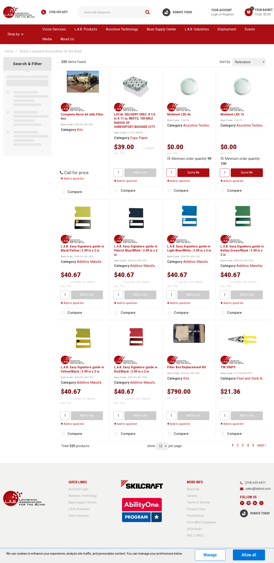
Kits (80, 130)
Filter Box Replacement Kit (186, 367)
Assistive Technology (122, 29)
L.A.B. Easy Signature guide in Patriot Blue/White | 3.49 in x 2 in (135, 250)
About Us (67, 39)
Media (47, 39)
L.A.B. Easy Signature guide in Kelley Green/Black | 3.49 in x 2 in (242, 250)
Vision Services (54, 29)
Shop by (13, 34)
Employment (226, 29)
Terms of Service (198, 502)
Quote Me (194, 172)
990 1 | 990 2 (195, 535)
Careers (192, 495)
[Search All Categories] (115, 12)
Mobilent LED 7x (232, 114)
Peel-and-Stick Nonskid (254, 378)
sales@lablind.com (258, 488)
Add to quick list (72, 178)
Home (8, 51)
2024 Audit (194, 529)
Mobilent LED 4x (179, 114)
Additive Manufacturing (94, 262)
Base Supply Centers (82, 502)
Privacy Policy (196, 509)
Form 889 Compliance (201, 522)
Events (250, 29)
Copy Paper (139, 138)
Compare (71, 192)
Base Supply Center (161, 29)
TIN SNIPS (227, 367)
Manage (210, 554)
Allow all (249, 554)
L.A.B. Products (85, 29)
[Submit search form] (147, 12)
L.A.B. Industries (197, 29)
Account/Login (78, 489)
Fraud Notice (195, 515)
